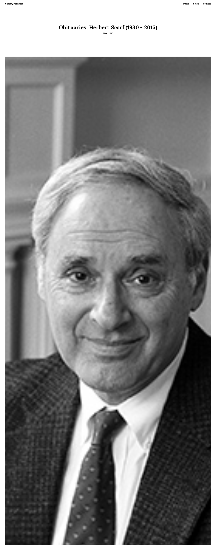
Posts (186, 4)
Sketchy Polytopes (14, 4)
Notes (196, 4)
